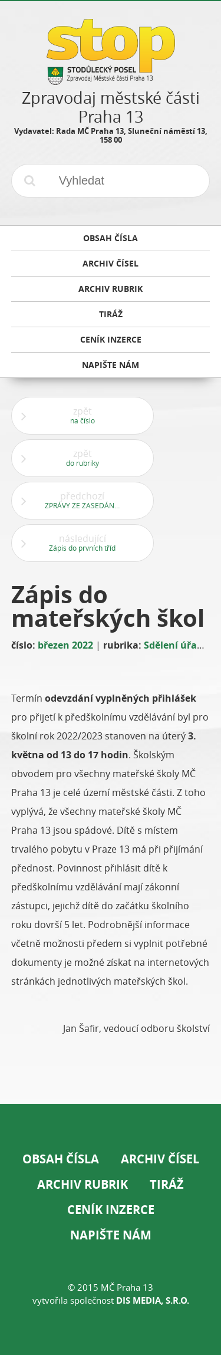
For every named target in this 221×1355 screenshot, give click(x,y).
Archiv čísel (160, 1159)
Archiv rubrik (82, 1184)
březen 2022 (65, 645)
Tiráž (167, 1184)
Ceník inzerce (110, 1210)
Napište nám (110, 1235)
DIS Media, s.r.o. (152, 1300)
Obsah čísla (60, 1159)
